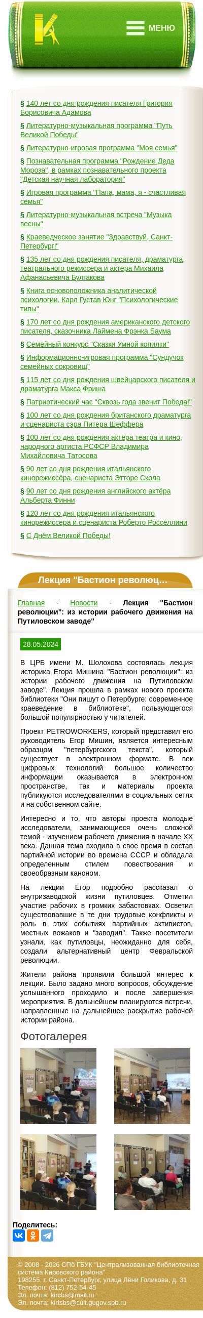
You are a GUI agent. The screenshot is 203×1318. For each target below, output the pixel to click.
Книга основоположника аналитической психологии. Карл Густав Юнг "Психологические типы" (99, 299)
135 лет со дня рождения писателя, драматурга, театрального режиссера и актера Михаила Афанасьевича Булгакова (102, 268)
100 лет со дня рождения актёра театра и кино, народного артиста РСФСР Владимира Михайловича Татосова (101, 446)
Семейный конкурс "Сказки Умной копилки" (97, 344)
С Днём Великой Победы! (68, 535)
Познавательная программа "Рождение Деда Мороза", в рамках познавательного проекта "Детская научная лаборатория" (97, 170)
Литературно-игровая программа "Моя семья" (102, 148)
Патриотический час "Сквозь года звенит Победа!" (109, 402)
